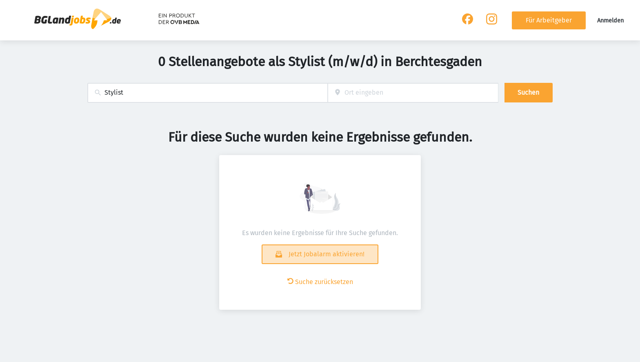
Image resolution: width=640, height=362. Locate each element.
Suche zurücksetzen (320, 282)
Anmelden (610, 20)
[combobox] (207, 93)
